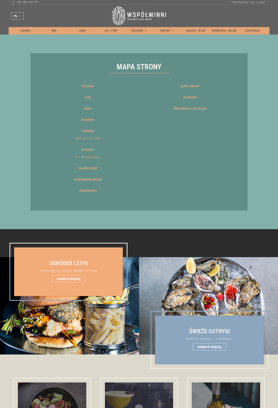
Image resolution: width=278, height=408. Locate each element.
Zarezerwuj (252, 30)
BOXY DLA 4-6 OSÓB (88, 138)
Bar (54, 30)
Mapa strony (190, 86)
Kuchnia (25, 30)
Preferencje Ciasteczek (190, 108)
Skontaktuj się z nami (248, 2)
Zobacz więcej (71, 279)
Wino (82, 30)
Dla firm (111, 30)
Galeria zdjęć (195, 30)
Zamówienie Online (224, 30)
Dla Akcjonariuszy (88, 157)
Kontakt (167, 30)
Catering (139, 30)
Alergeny (190, 97)
